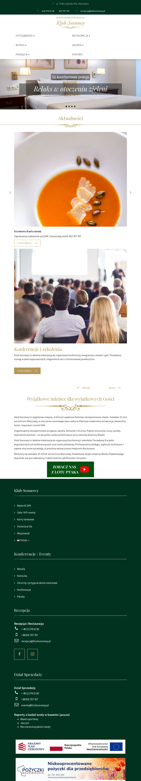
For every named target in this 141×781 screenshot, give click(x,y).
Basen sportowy (29, 719)
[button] (70, 84)
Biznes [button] (21, 45)
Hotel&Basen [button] (25, 35)
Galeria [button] (78, 45)
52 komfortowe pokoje (70, 76)
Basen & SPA (24, 505)
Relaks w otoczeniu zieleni (70, 88)
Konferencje (24, 590)
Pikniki (21, 596)
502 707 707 (64, 11)
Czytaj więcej (24, 243)
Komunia (22, 576)
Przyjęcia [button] (22, 54)
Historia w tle (24, 526)
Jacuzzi (24, 723)
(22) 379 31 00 (48, 11)
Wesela (21, 569)
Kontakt (77, 54)
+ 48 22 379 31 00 (30, 629)
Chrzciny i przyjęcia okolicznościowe (37, 583)
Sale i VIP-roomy (26, 512)
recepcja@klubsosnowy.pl (92, 11)
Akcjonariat (23, 533)
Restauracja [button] (81, 35)
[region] (70, 84)
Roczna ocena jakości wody (35, 726)
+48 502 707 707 (29, 635)
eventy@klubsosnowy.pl (35, 705)
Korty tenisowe (25, 519)
